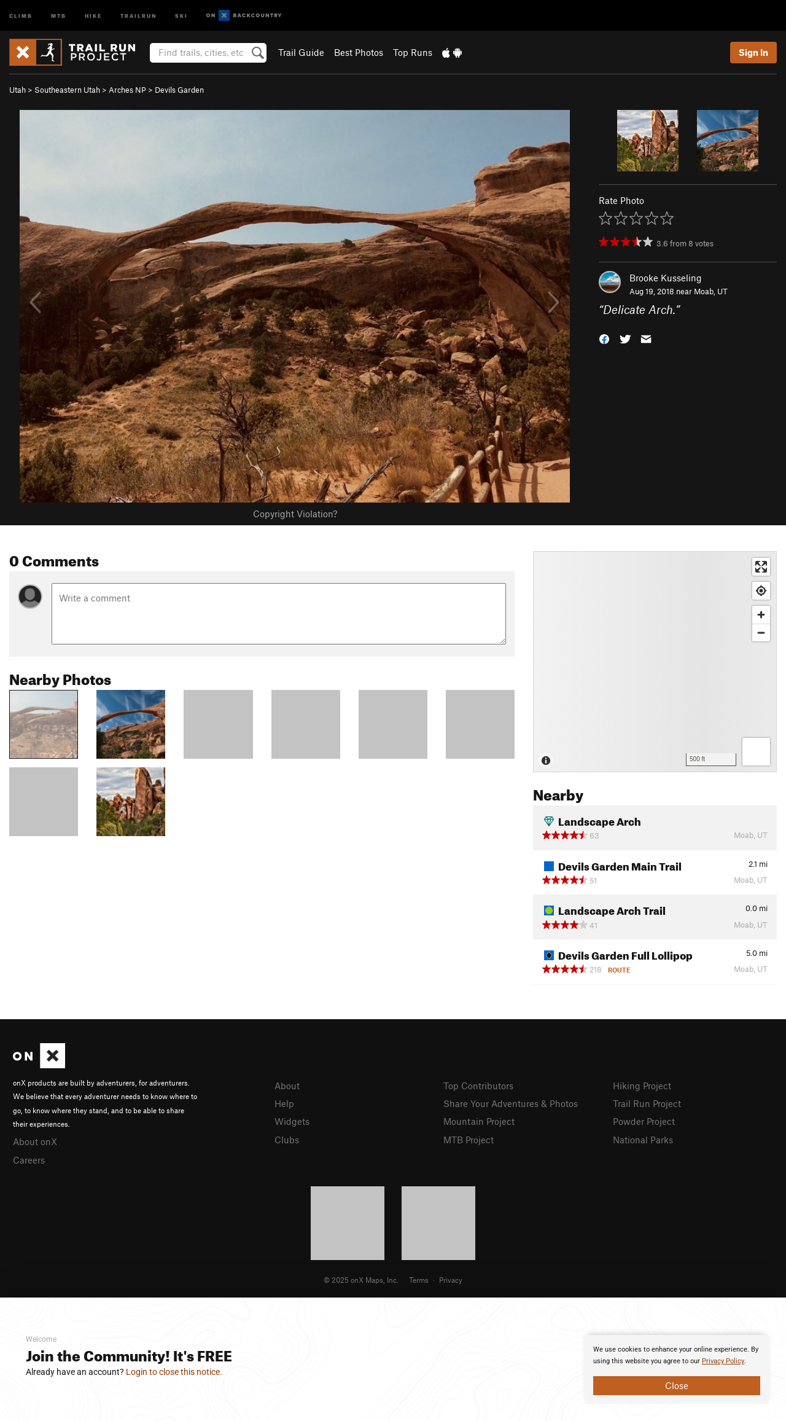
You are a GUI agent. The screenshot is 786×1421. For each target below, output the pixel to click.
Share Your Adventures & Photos (510, 1103)
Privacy (450, 1279)
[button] (604, 338)
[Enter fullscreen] (761, 567)
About (287, 1085)
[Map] (655, 662)
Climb (21, 15)
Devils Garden (179, 90)
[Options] (756, 751)
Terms (419, 1279)
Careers (29, 1159)
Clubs (286, 1139)
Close (676, 1385)
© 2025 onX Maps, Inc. (361, 1279)
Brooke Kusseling (665, 277)
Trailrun (138, 15)
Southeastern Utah (67, 90)
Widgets (291, 1121)
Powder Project (644, 1121)
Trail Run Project (647, 1103)
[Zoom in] (761, 615)
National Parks (643, 1139)
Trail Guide (301, 52)
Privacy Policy (723, 1361)
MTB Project (468, 1139)
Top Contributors (478, 1085)
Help (284, 1103)
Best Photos (358, 52)
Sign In (753, 52)
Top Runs (412, 52)
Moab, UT (711, 291)
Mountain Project (479, 1121)
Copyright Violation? (295, 513)
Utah (17, 90)
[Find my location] (761, 591)
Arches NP (127, 90)
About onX (35, 1141)
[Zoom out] (761, 632)
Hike (93, 15)
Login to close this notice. (174, 1372)
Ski (181, 15)
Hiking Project (642, 1085)
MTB (58, 15)
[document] (676, 1369)
